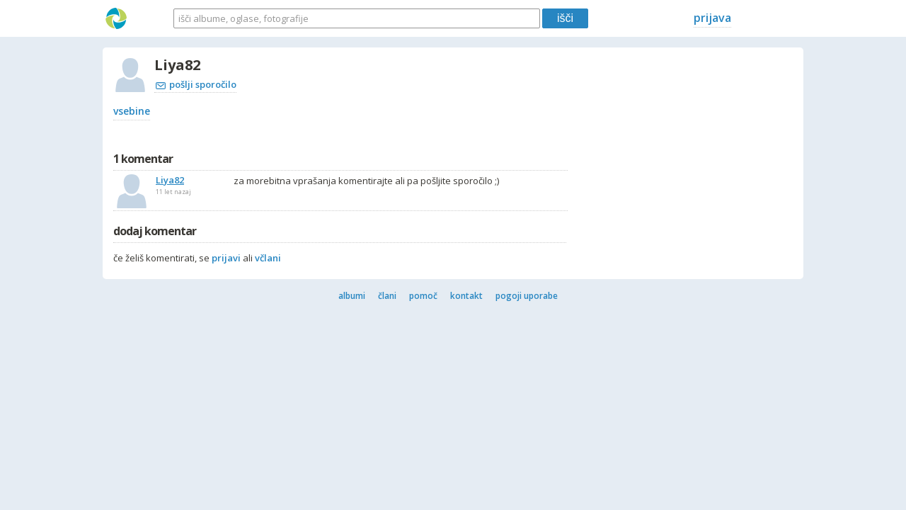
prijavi (226, 257)
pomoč (423, 296)
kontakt (466, 296)
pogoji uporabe (526, 296)
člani (387, 296)
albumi (351, 296)
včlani (268, 257)
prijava (712, 18)
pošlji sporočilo (196, 84)
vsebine (131, 111)
